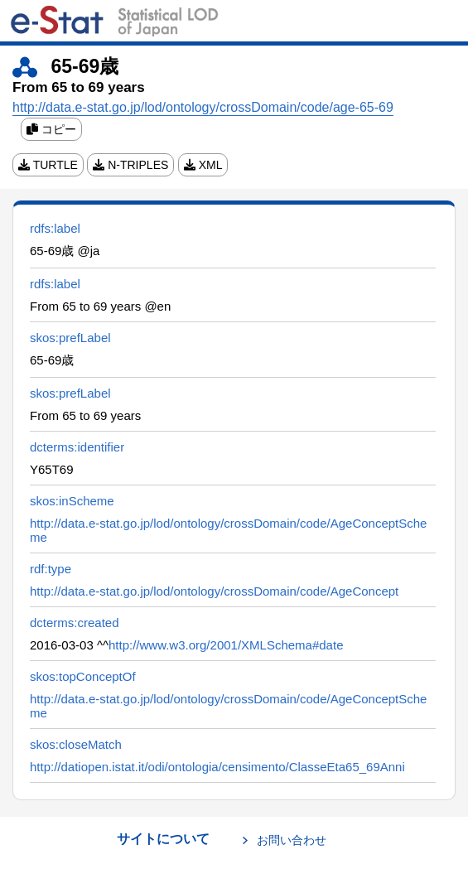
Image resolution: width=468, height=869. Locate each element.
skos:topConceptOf (83, 676)
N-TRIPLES (130, 164)
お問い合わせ (291, 840)
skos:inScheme (72, 501)
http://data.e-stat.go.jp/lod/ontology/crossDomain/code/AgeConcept (214, 591)
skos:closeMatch (76, 744)
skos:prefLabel (70, 338)
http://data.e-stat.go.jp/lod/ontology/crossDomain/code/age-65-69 (202, 107)
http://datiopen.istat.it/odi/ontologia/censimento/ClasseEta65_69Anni (217, 767)
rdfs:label (55, 228)
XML (203, 164)
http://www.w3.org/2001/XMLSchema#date (226, 645)
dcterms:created (74, 623)
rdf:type (50, 569)
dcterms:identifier (77, 447)
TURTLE (48, 164)
